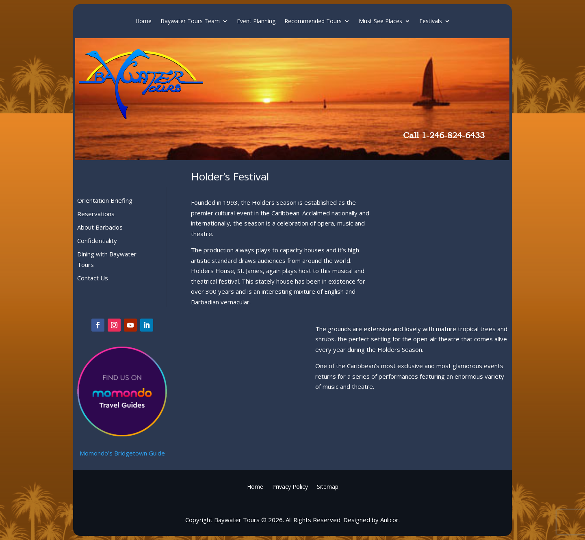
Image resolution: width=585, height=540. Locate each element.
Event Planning (256, 21)
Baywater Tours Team (190, 21)
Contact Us (92, 278)
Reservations (96, 214)
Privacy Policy (290, 486)
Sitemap (327, 486)
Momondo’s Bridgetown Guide (122, 453)
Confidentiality (97, 240)
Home (143, 21)
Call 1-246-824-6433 (444, 135)
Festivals (430, 21)
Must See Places (380, 21)
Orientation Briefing (104, 200)
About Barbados (100, 227)
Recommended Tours (313, 21)
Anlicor (389, 520)
